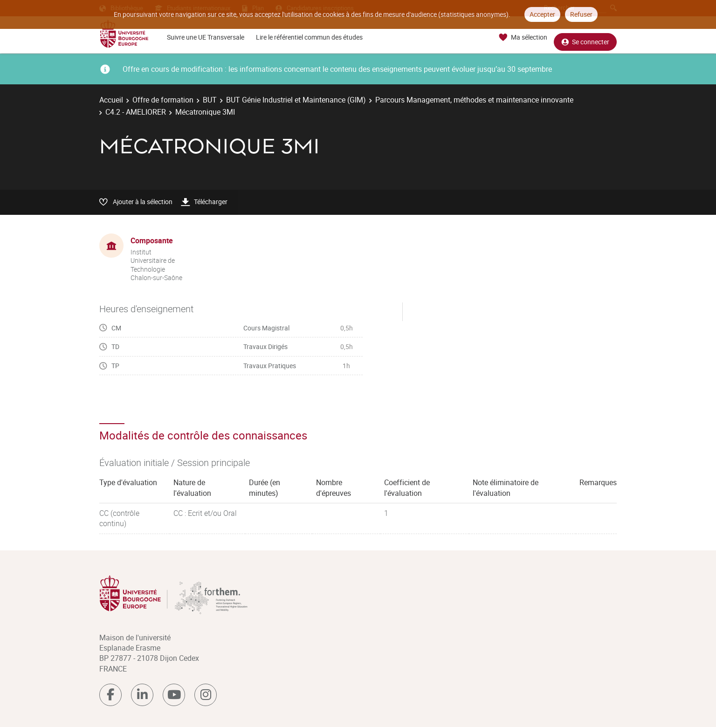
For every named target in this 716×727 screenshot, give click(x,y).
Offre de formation (162, 100)
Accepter (542, 14)
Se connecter (585, 37)
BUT (210, 100)
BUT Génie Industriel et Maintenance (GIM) (296, 100)
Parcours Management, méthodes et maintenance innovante (474, 100)
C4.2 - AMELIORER (135, 112)
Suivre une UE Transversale (205, 37)
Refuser (581, 14)
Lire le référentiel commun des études (309, 37)
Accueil (111, 100)
